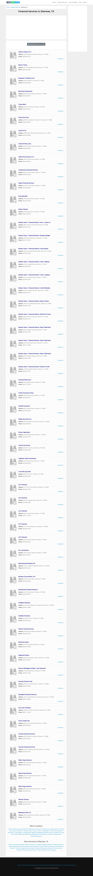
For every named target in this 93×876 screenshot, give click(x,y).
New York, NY (50, 832)
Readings (52, 865)
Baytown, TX (37, 834)
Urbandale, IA (59, 830)
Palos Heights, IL (19, 832)
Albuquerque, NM (42, 832)
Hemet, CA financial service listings (46, 829)
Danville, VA (51, 834)
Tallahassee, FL (46, 830)
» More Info (60, 58)
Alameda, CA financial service (30, 829)
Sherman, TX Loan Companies (48, 850)
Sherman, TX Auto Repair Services (25, 846)
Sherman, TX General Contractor (41, 846)
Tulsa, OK (15, 834)
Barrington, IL (11, 832)
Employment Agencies (36, 836)
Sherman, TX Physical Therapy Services (19, 848)
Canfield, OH (57, 832)
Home (54, 2)
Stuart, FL (40, 830)
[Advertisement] (36, 27)
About (84, 2)
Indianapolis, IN (27, 832)
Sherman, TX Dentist (25, 844)
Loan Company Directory (42, 865)
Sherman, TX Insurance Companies (38, 844)
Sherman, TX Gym (36, 850)
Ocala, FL (35, 830)
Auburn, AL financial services (15, 829)
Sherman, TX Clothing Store (56, 846)
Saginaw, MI (34, 832)
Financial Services (62, 2)
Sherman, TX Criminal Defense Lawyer (38, 848)
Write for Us (62, 865)
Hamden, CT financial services (25, 830)
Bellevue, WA (58, 834)
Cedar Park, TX (44, 834)
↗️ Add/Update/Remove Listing (36, 44)
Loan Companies (73, 2)
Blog (80, 2)
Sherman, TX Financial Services (24, 850)
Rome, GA (53, 830)
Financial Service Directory (28, 865)
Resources (69, 865)
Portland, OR (21, 834)
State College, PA (29, 834)
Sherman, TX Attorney (14, 844)
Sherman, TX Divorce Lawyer (55, 848)
